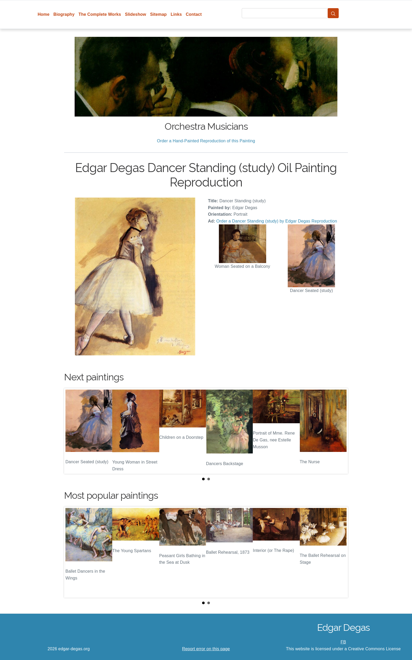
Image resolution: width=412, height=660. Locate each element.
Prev (72, 431)
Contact (194, 14)
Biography (64, 14)
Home (43, 14)
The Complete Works (100, 14)
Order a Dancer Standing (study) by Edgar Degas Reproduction (276, 221)
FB (343, 642)
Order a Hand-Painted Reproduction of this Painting (206, 141)
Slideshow (135, 14)
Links (176, 14)
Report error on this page (206, 649)
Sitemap (158, 14)
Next (340, 431)
